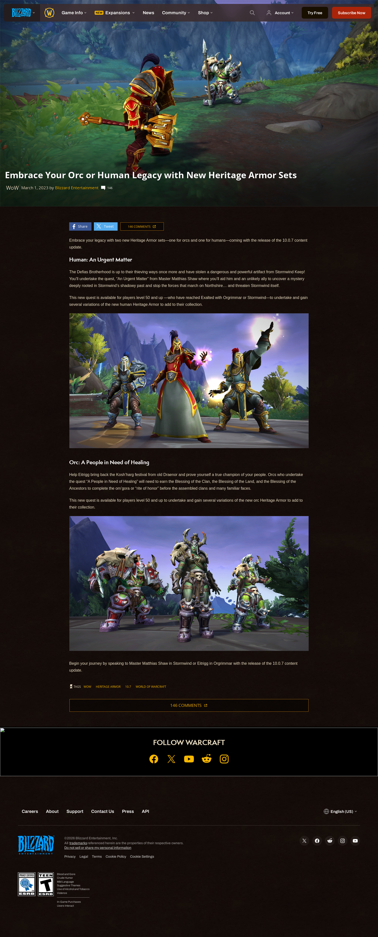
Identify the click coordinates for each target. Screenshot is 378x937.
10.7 (128, 686)
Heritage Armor (108, 686)
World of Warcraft (151, 686)
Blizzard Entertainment (77, 187)
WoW (87, 686)
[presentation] (22, 13)
